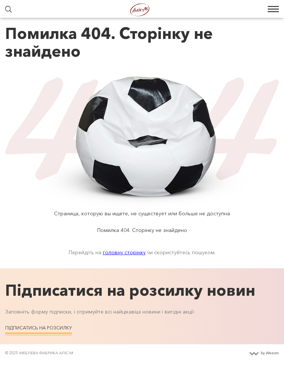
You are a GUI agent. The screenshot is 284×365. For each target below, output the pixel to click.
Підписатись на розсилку (38, 328)
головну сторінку (124, 252)
